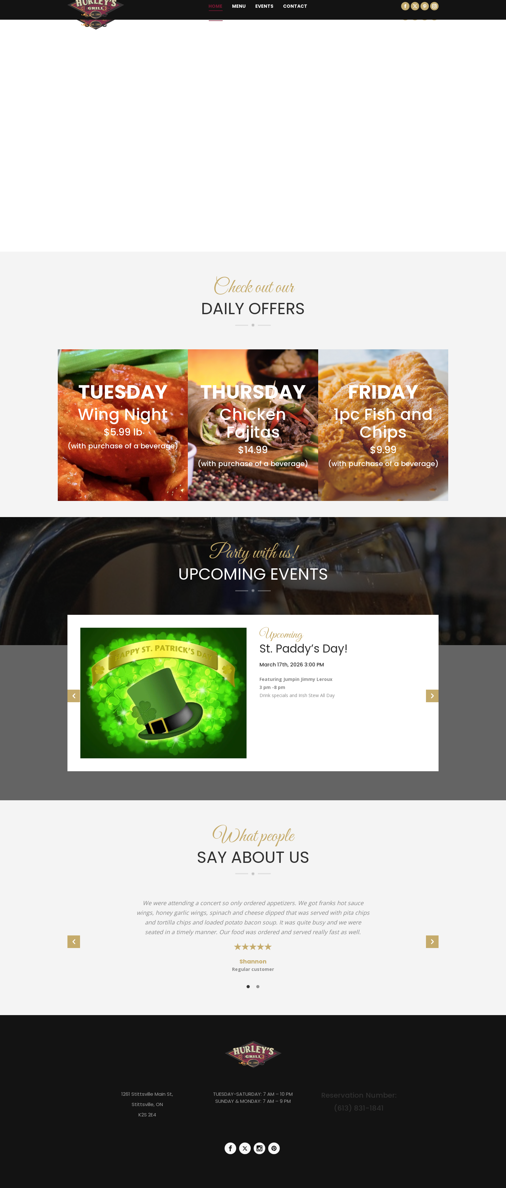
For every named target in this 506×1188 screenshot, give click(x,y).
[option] (253, 693)
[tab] (248, 986)
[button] (73, 696)
